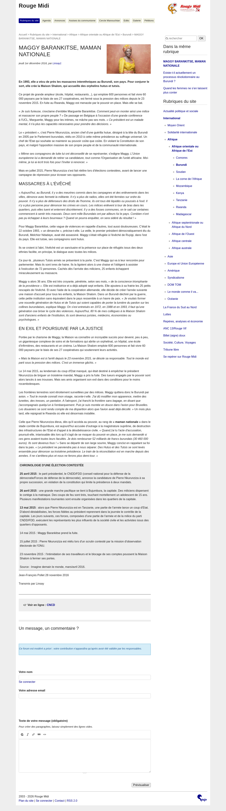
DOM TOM (174, 284)
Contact (59, 800)
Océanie (173, 298)
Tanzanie (181, 200)
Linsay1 (57, 63)
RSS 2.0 (72, 800)
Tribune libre (171, 349)
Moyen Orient (176, 125)
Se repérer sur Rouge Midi (180, 356)
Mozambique (184, 185)
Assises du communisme (82, 20)
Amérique (174, 270)
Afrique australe (182, 248)
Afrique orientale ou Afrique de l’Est (100, 34)
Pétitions (149, 20)
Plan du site (26, 800)
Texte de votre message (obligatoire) (43, 720)
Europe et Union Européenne (186, 263)
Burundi (127, 34)
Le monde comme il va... (183, 291)
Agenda (46, 20)
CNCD (51, 604)
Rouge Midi (34, 5)
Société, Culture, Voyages (179, 342)
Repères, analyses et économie (183, 321)
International (59, 34)
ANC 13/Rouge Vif (174, 328)
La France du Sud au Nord (180, 307)
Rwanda (181, 207)
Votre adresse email (32, 690)
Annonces (59, 20)
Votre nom (25, 671)
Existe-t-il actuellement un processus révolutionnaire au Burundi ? (181, 77)
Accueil (23, 34)
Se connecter (27, 681)
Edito (126, 20)
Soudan (181, 171)
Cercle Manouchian (109, 20)
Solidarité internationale (182, 132)
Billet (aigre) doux (174, 335)
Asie (170, 256)
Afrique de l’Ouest (183, 233)
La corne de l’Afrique (189, 178)
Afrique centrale (182, 240)
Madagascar (184, 214)
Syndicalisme (176, 277)
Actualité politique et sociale (180, 111)
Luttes (167, 314)
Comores (182, 157)
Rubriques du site (29, 20)
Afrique (73, 34)
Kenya (180, 193)
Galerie (137, 20)
